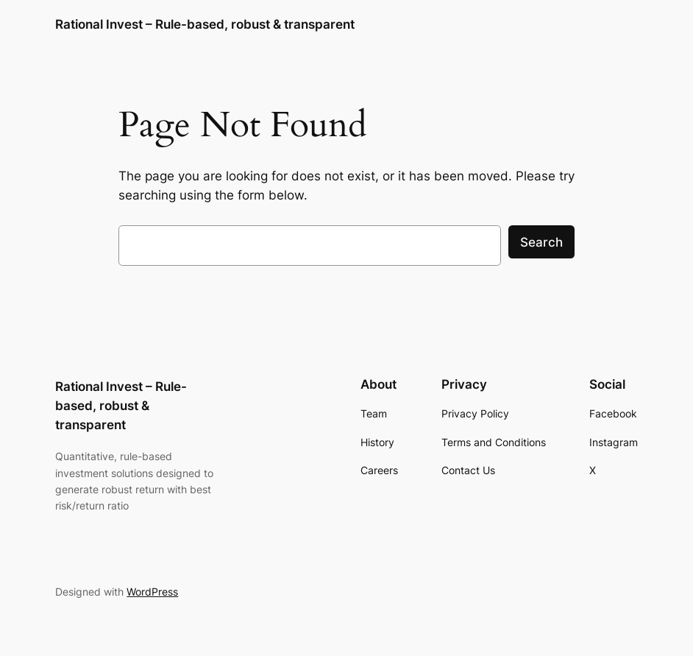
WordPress (152, 591)
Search (541, 242)
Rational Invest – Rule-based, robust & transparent (205, 24)
